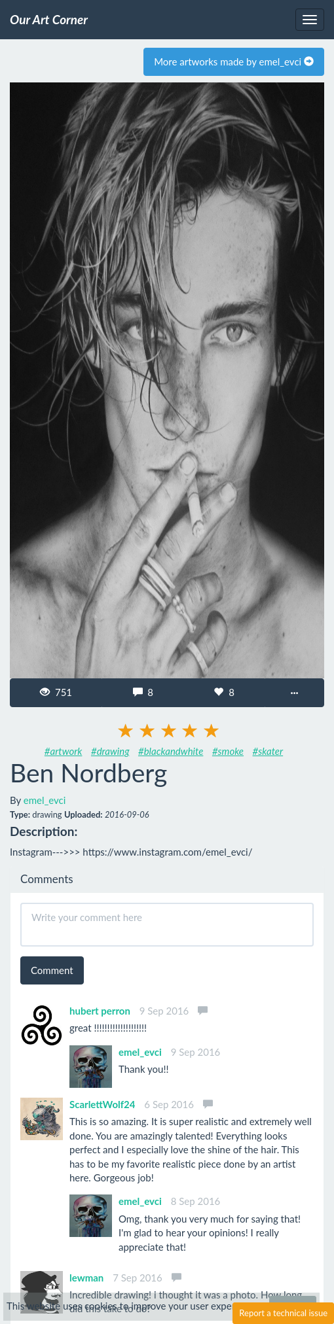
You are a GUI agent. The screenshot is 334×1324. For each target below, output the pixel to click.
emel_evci (45, 800)
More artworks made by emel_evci (234, 61)
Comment (52, 970)
